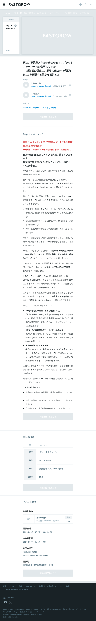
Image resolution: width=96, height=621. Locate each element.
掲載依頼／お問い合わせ (48, 586)
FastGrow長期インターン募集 (17, 589)
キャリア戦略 (49, 107)
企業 (20, 586)
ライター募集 (64, 586)
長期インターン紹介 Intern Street (30, 612)
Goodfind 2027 (19, 609)
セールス (37, 107)
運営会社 (5, 614)
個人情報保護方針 (16, 614)
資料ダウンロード (36, 614)
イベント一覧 (17, 13)
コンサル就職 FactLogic (10, 612)
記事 (4, 586)
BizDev (27, 107)
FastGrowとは (30, 586)
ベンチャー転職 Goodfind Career (50, 609)
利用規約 (26, 614)
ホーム (7, 13)
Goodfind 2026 (7, 609)
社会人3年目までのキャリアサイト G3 (74, 609)
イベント (12, 586)
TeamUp (46, 612)
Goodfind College (32, 609)
